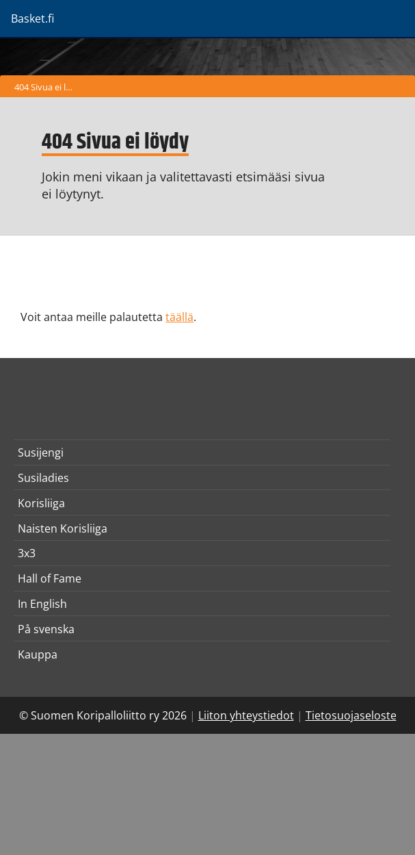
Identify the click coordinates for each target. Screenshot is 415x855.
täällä (179, 316)
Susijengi (41, 452)
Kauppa (37, 654)
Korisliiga (41, 503)
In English (42, 603)
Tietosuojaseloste (351, 715)
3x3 (27, 553)
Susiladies (43, 477)
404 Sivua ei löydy (46, 87)
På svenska (46, 629)
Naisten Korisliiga (62, 528)
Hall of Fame (49, 578)
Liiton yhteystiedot (246, 715)
